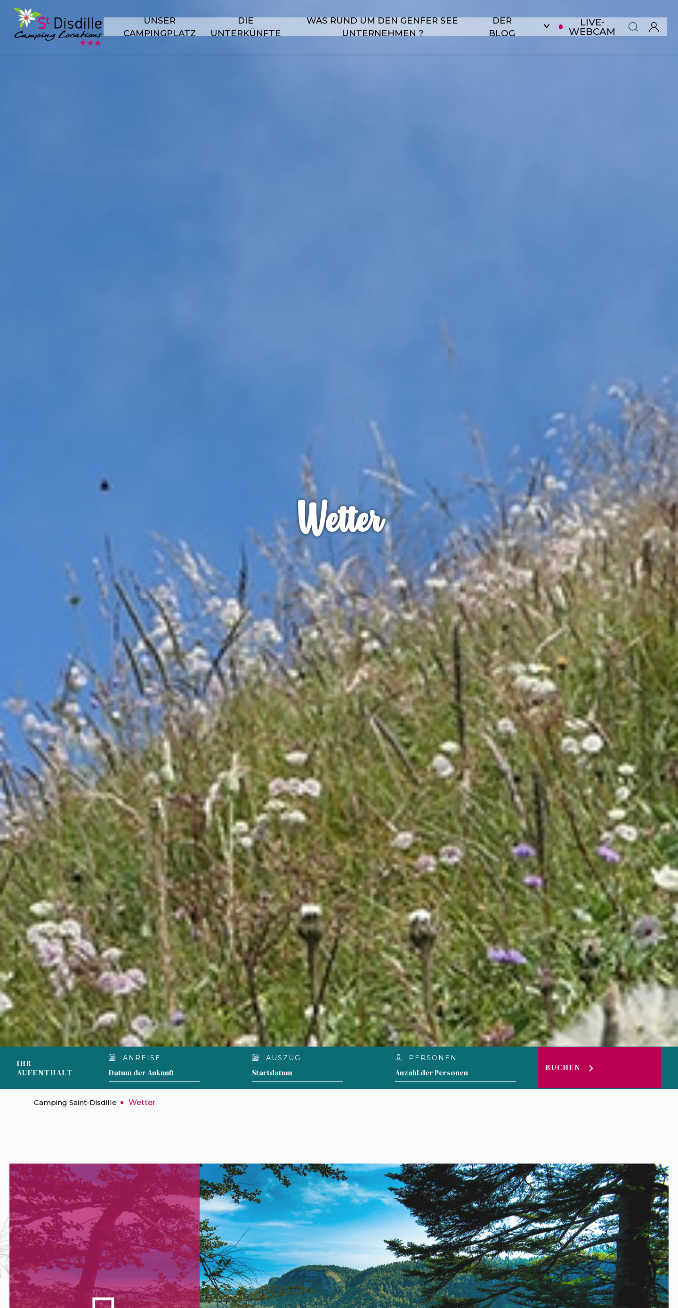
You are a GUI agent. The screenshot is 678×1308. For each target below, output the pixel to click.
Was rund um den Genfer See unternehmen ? (386, 26)
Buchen (563, 1068)
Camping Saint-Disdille (77, 1102)
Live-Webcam (599, 26)
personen (427, 1058)
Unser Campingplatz (161, 26)
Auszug (276, 1058)
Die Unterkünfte (248, 26)
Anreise (135, 1058)
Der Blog (509, 26)
